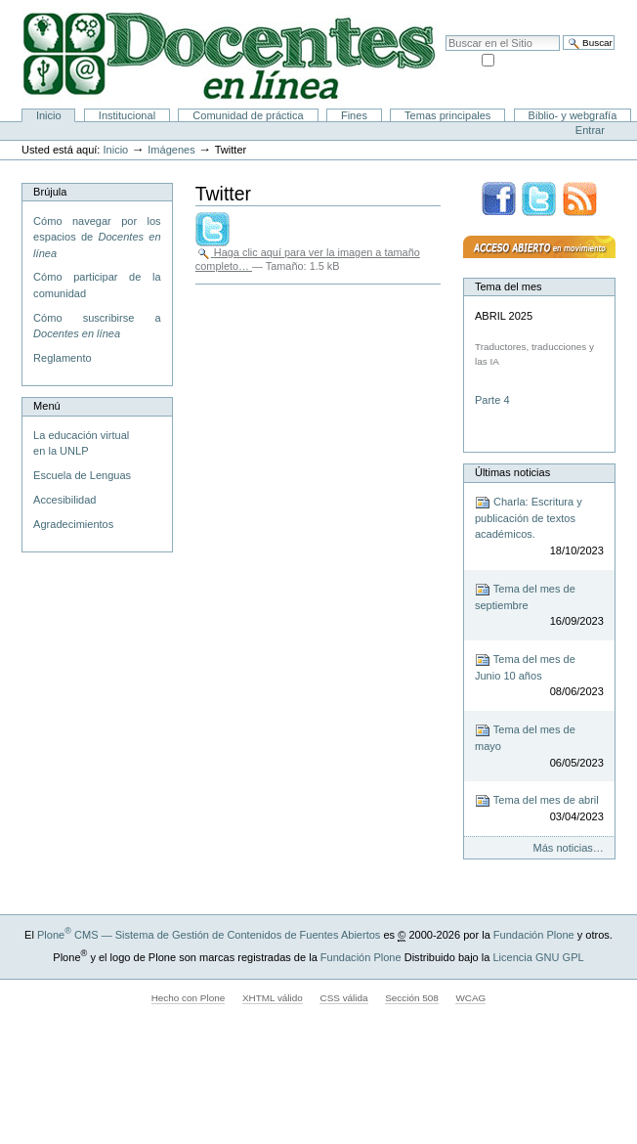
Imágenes (171, 149)
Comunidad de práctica (247, 115)
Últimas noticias (512, 472)
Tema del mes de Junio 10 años (539, 676)
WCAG (470, 997)
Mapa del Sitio (505, 10)
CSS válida (343, 997)
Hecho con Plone (188, 997)
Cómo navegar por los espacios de (96, 237)
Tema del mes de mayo (539, 746)
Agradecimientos (73, 524)
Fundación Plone (533, 935)
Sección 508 (412, 997)
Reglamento (62, 358)
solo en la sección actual (556, 59)
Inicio (49, 115)
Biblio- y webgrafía (573, 115)
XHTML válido (272, 997)
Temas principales (447, 115)
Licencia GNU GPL (537, 957)
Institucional (127, 115)
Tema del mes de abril (539, 809)
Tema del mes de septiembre (539, 606)
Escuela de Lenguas (82, 475)
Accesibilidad (579, 10)
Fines (354, 115)
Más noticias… (568, 848)
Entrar (590, 130)
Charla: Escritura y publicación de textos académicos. (539, 527)
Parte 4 (494, 400)
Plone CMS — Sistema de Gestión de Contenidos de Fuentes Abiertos (208, 935)
